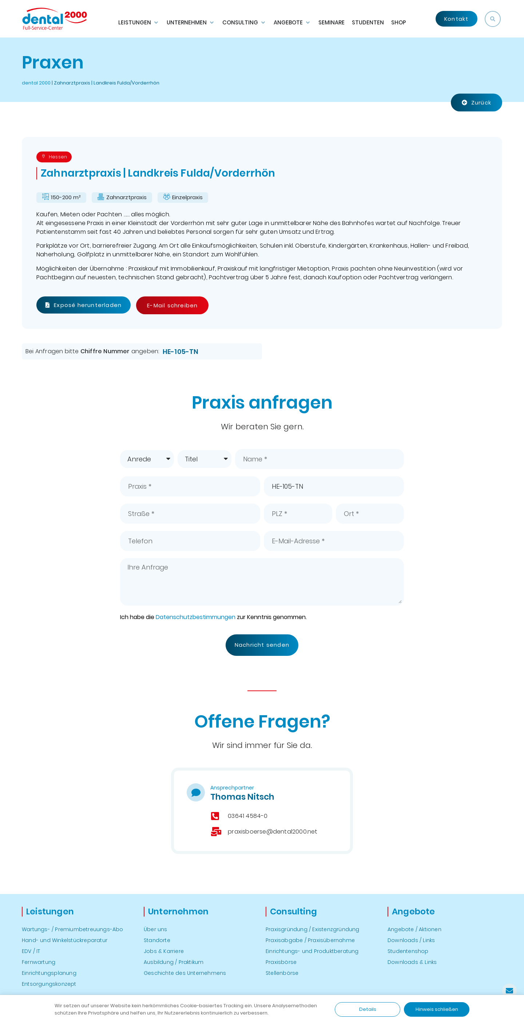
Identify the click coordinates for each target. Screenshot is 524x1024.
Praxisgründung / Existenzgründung (313, 929)
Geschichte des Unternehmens (185, 973)
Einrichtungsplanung (49, 973)
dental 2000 (36, 82)
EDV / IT (31, 951)
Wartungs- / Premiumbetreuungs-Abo (72, 929)
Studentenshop (408, 951)
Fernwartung (38, 962)
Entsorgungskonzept (49, 984)
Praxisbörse (281, 962)
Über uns (155, 929)
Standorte (157, 940)
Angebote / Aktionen (414, 929)
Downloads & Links (412, 962)
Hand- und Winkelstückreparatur (64, 940)
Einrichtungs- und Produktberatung (312, 951)
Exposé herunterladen (83, 305)
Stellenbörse (282, 973)
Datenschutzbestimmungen (195, 617)
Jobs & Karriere (164, 951)
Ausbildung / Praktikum (173, 962)
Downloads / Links (411, 940)
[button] (493, 19)
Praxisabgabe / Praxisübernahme (310, 940)
